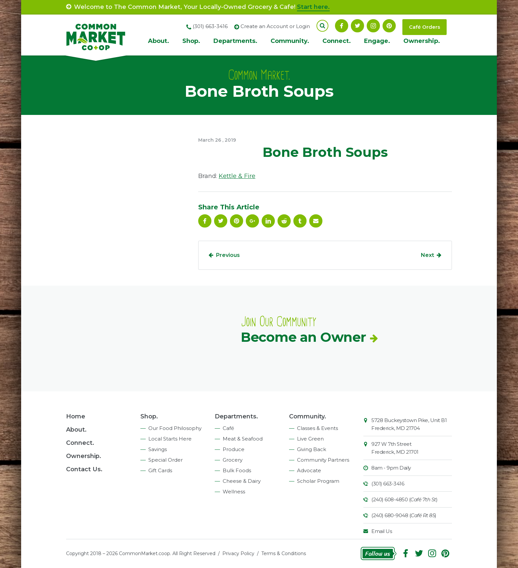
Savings (157, 449)
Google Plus (252, 221)
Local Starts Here (170, 439)
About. (158, 41)
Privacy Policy (238, 553)
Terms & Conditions (283, 553)
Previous (228, 255)
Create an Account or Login (275, 26)
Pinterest (389, 25)
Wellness (234, 491)
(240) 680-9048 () (403, 515)
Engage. (377, 41)
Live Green (310, 439)
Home (75, 416)
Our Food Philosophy (175, 428)
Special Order (165, 460)
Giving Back (311, 449)
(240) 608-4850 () (404, 499)
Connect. (336, 41)
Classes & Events (317, 428)
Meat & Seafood (243, 439)
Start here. (313, 7)
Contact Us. (84, 469)
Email (315, 221)
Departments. (235, 41)
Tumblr (300, 221)
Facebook (341, 25)
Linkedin (268, 221)
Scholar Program (318, 481)
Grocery (232, 460)
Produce (233, 449)
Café (228, 428)
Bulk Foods (237, 470)
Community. (290, 41)
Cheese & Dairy (242, 481)
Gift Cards (160, 470)
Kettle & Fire (237, 176)
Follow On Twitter (357, 25)
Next (427, 255)
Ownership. (421, 41)
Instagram (373, 25)
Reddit (284, 221)
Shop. (191, 41)
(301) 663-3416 (387, 483)
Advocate (309, 470)
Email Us (381, 531)
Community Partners (323, 460)
